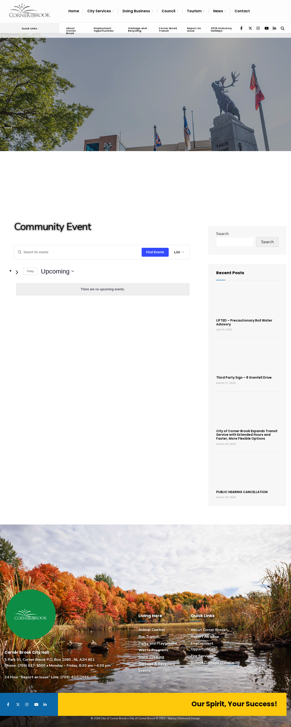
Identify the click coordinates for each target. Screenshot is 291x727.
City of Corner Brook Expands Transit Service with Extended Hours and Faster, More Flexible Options (247, 435)
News (218, 11)
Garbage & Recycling (156, 663)
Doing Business (136, 11)
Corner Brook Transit (167, 28)
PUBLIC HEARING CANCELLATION (242, 492)
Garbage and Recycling (137, 28)
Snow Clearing (151, 656)
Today (30, 271)
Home (73, 11)
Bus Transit (148, 636)
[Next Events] (17, 272)
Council (168, 11)
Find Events (155, 252)
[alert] (103, 289)
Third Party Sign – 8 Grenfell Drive (244, 377)
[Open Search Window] (282, 27)
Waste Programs (153, 650)
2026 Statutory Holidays (221, 28)
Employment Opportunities (103, 28)
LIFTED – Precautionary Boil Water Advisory (244, 322)
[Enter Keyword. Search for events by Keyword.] (78, 252)
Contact (242, 11)
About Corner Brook (71, 29)
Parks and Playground (157, 643)
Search (222, 233)
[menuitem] (100, 11)
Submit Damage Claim (210, 662)
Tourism (194, 11)
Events (144, 670)
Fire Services (202, 656)
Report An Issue (194, 28)
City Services (99, 11)
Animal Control (151, 629)
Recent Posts (230, 273)
